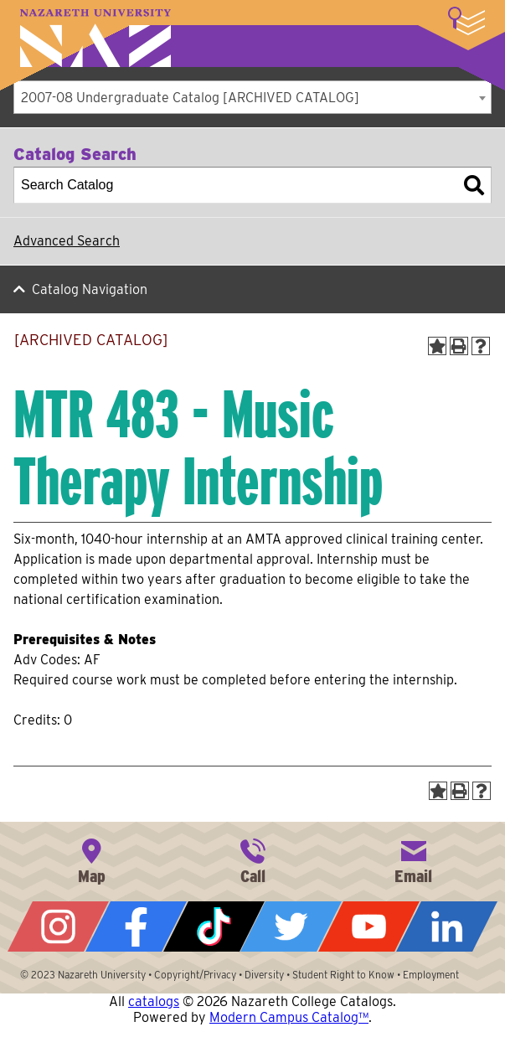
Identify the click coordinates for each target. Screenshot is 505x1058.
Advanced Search (66, 241)
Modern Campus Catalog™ (288, 1017)
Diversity (264, 974)
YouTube (369, 926)
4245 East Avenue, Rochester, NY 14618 (91, 859)
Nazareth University (95, 38)
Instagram (58, 926)
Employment (431, 974)
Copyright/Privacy (195, 974)
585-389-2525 (253, 859)
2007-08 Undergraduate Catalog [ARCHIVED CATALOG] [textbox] (190, 98)
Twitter (291, 926)
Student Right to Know (343, 974)
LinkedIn (447, 926)
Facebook (136, 926)
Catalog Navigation (89, 289)
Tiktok (214, 926)
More (466, 21)
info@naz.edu (414, 859)
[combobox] (252, 97)
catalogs (153, 1001)
